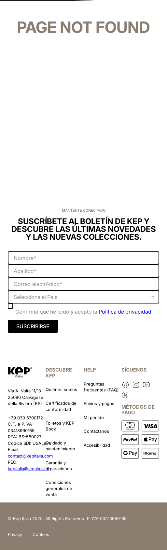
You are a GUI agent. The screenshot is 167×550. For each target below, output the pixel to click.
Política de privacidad (125, 311)
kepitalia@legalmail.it (28, 468)
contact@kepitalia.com (30, 455)
